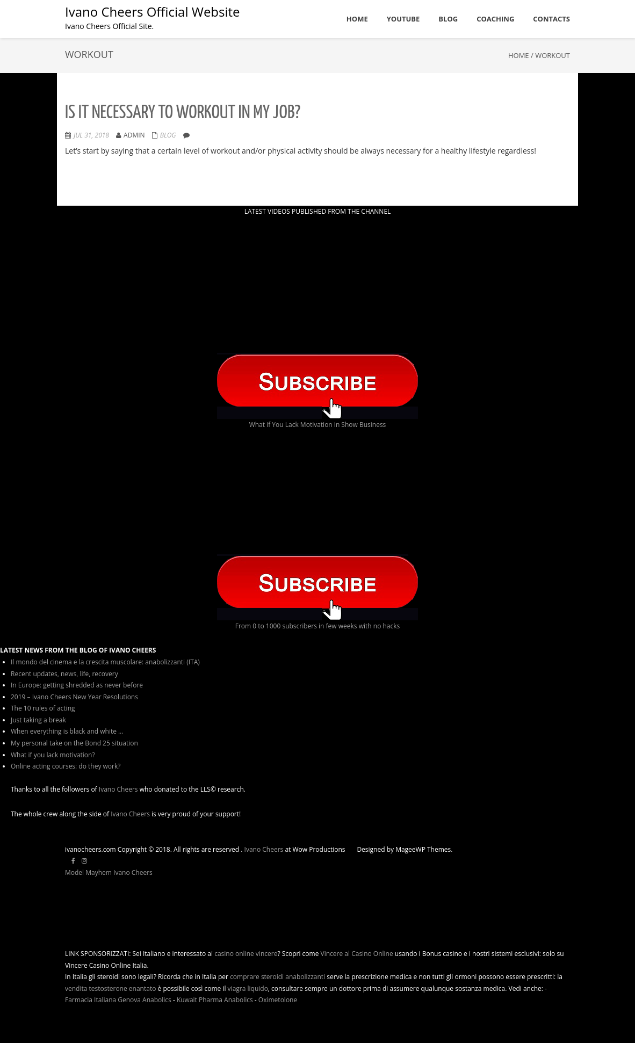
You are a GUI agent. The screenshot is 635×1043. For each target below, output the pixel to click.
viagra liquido (248, 988)
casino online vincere (245, 953)
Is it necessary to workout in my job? (182, 113)
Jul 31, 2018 (91, 135)
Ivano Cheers (118, 789)
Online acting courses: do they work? (65, 766)
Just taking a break (38, 720)
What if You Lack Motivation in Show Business (317, 424)
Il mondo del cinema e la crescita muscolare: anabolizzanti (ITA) (105, 662)
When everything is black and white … (67, 731)
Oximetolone (277, 999)
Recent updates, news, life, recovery (64, 673)
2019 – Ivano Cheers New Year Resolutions (74, 696)
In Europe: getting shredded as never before (77, 685)
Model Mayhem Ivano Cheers (109, 872)
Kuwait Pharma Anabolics (215, 999)
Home (518, 55)
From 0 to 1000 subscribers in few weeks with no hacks (317, 626)
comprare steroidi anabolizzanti (277, 976)
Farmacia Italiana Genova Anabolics (118, 999)
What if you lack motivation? (53, 754)
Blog (168, 135)
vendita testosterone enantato (110, 988)
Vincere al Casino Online (357, 953)
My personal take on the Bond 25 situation (74, 743)
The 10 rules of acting (43, 708)
